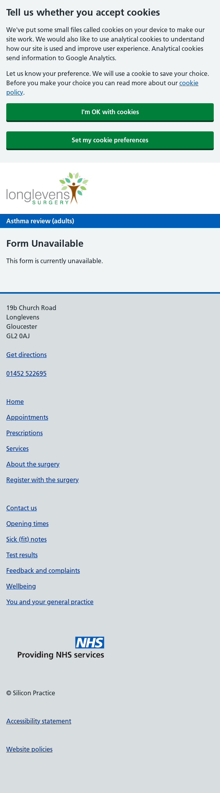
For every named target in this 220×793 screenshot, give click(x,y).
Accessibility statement (38, 721)
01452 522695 (26, 373)
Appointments (27, 417)
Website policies (29, 749)
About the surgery (33, 464)
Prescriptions (24, 433)
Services (17, 448)
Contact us (21, 508)
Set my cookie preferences (110, 140)
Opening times (27, 523)
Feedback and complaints (43, 570)
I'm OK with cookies (110, 112)
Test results (22, 555)
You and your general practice (50, 602)
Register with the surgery (42, 480)
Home (15, 401)
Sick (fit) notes (26, 539)
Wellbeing (21, 586)
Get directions (26, 355)
